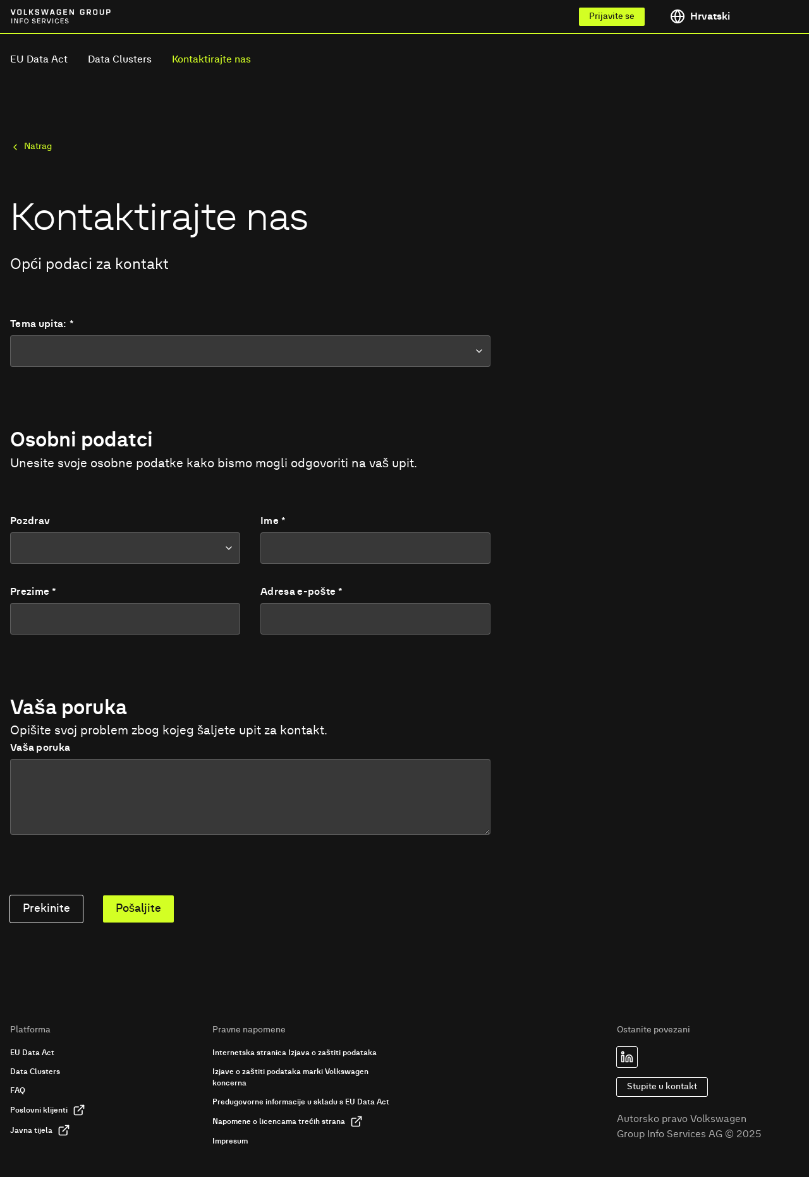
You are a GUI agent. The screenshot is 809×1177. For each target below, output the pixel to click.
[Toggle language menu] (729, 16)
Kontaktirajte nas (211, 59)
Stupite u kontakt (662, 1086)
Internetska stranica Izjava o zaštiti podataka (294, 1052)
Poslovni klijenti (47, 1110)
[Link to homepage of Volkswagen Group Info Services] (38, 16)
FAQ (17, 1090)
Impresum (230, 1141)
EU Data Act (39, 59)
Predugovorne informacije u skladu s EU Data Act (300, 1102)
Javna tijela (40, 1130)
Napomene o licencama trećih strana (287, 1121)
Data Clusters (120, 59)
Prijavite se (612, 16)
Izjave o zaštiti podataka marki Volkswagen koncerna (290, 1077)
